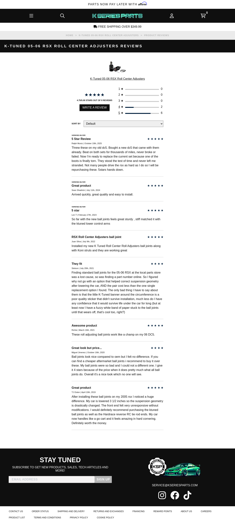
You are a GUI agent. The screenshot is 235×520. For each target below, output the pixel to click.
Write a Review (94, 107)
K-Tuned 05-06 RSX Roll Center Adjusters (117, 78)
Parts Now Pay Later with (117, 4)
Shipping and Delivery (71, 511)
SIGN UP (103, 479)
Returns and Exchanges (108, 511)
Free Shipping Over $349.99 (117, 26)
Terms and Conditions (47, 517)
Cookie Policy (105, 517)
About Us (186, 511)
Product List (17, 517)
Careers (206, 511)
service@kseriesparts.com (175, 485)
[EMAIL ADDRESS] (52, 479)
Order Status (40, 511)
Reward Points (162, 511)
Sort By (76, 123)
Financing (139, 511)
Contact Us (16, 511)
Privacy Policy (79, 517)
